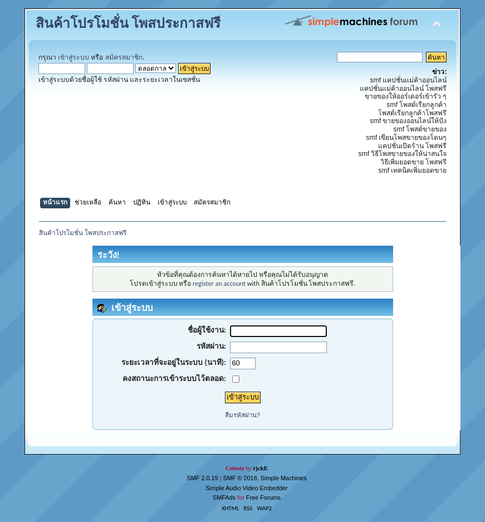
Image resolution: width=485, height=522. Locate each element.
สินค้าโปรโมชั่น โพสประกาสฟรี (128, 23)
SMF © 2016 (240, 478)
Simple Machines (284, 478)
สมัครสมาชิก (124, 57)
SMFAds (224, 497)
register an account (219, 283)
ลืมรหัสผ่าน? (242, 415)
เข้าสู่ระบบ (73, 57)
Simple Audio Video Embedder (246, 488)
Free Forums (263, 497)
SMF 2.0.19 (202, 478)
